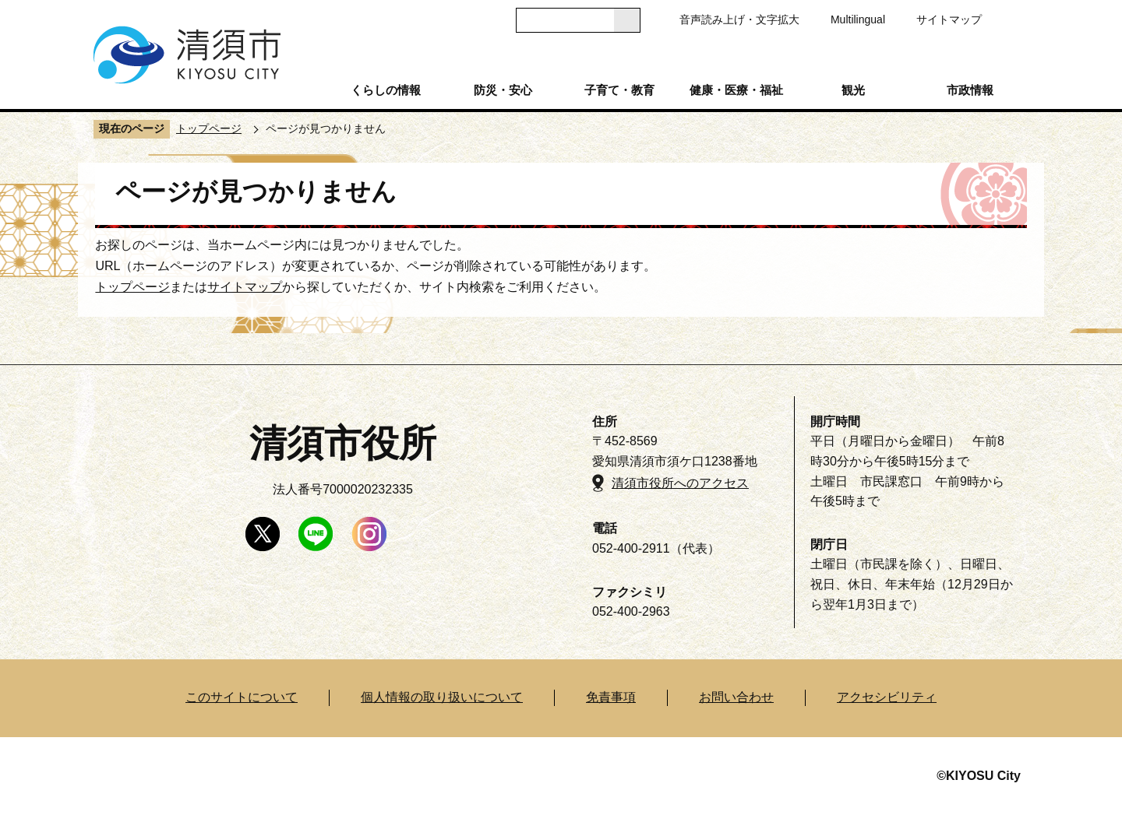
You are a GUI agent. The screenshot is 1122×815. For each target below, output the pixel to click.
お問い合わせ (736, 697)
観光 (853, 90)
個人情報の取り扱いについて (442, 697)
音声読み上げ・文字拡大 (739, 19)
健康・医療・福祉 (736, 90)
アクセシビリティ (887, 697)
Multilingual (858, 19)
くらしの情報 (386, 90)
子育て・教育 (619, 90)
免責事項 (611, 697)
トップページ (209, 128)
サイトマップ (949, 19)
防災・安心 (503, 90)
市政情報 (970, 90)
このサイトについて (241, 697)
